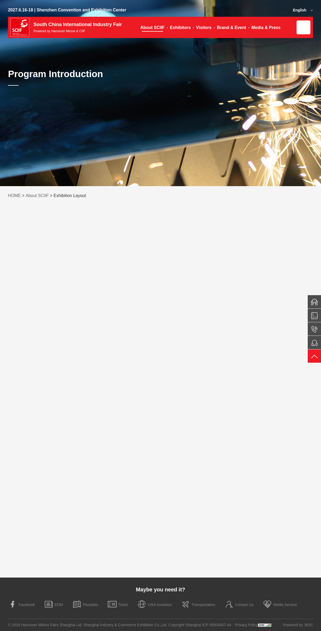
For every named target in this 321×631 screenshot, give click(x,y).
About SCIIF (152, 27)
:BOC (308, 625)
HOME (14, 195)
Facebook (21, 604)
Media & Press (265, 27)
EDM (53, 604)
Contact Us (239, 604)
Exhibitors (180, 27)
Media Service (280, 604)
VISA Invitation (154, 604)
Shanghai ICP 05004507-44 (208, 625)
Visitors (203, 27)
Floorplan (85, 604)
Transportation (198, 604)
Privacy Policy (246, 625)
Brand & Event (231, 27)
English (299, 10)
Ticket (118, 604)
